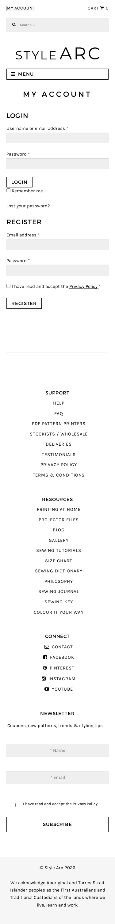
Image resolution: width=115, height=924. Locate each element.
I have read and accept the (53, 286)
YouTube (62, 689)
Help (58, 403)
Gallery (59, 540)
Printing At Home (59, 509)
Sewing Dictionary (58, 571)
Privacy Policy (83, 286)
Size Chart (58, 561)
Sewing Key (58, 602)
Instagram (61, 678)
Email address (23, 235)
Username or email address (37, 128)
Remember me (24, 191)
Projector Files (59, 519)
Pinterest (62, 668)
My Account (21, 8)
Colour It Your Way (59, 612)
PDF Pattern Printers (59, 423)
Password (18, 154)
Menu (26, 74)
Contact (62, 647)
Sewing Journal (58, 591)
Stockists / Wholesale (59, 434)
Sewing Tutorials (58, 550)
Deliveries (58, 444)
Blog (59, 530)
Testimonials (58, 454)
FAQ (58, 413)
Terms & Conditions (59, 475)
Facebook (62, 657)
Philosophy (58, 581)
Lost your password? (28, 206)
